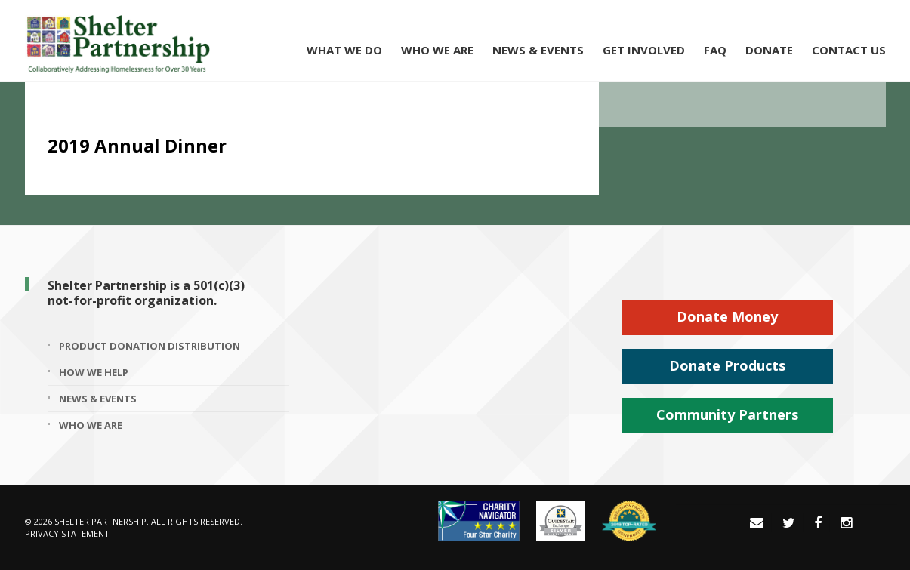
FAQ (715, 49)
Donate (769, 49)
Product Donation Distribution (149, 346)
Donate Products (727, 365)
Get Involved (644, 49)
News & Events (538, 49)
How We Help (93, 372)
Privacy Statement (67, 533)
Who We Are (437, 49)
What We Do (344, 49)
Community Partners (727, 414)
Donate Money (727, 316)
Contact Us (849, 49)
